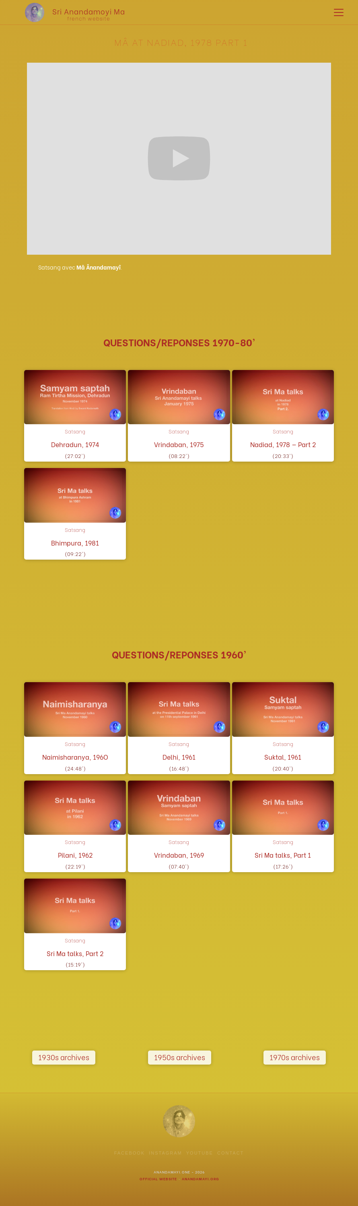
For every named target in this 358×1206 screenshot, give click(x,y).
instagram (165, 1153)
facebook (129, 1153)
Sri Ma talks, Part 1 (283, 855)
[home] (69, 12)
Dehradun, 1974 (75, 444)
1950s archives (179, 1056)
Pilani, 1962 (75, 855)
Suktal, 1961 (282, 757)
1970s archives (295, 1056)
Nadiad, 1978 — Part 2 (283, 444)
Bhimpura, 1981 (75, 543)
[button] (337, 12)
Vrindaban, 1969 (179, 855)
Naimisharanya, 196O (75, 757)
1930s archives (63, 1056)
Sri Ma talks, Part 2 (75, 953)
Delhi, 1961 (179, 757)
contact (230, 1153)
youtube (199, 1153)
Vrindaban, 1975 (179, 444)
